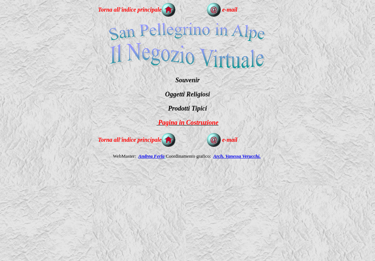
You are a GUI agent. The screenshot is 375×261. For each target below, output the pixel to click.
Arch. (219, 156)
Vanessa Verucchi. (243, 156)
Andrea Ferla (151, 156)
